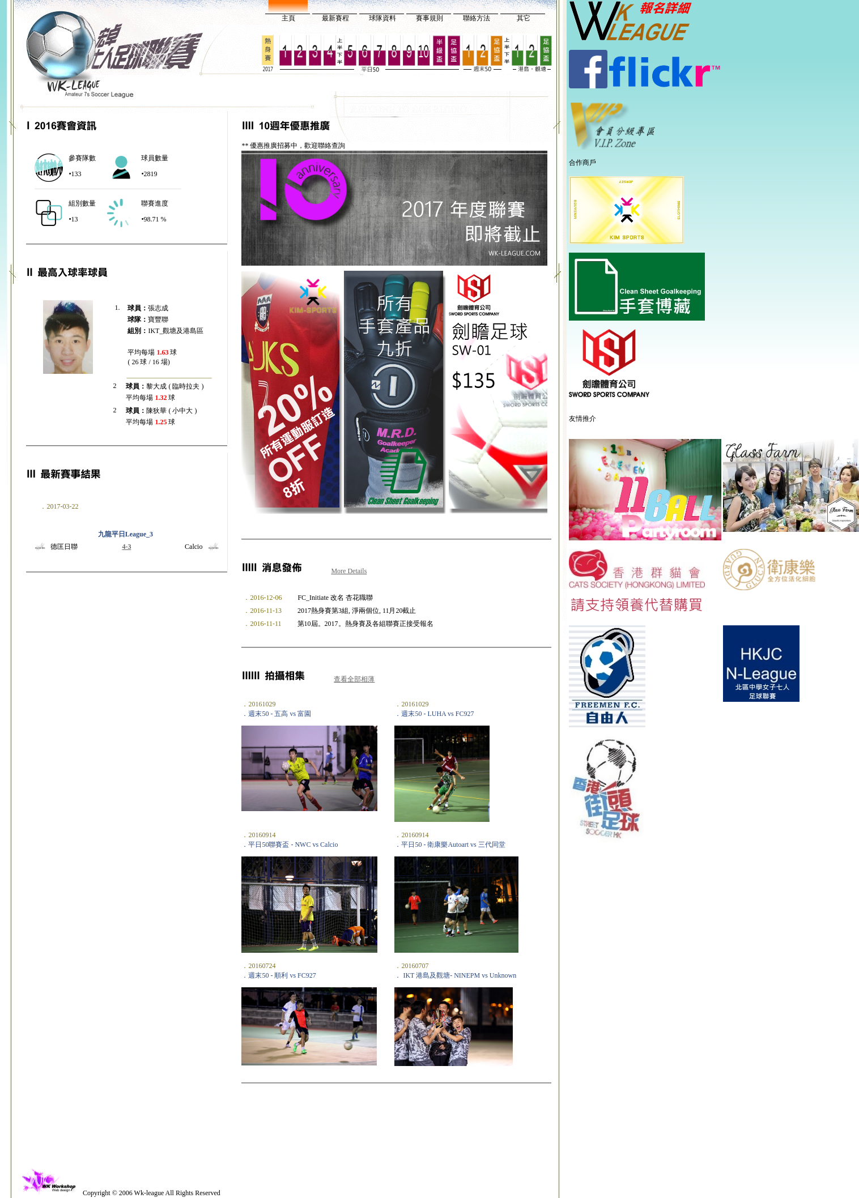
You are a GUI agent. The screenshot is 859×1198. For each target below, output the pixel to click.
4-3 (126, 547)
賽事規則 (429, 18)
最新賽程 (335, 18)
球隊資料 (382, 18)
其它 (523, 18)
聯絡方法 (476, 18)
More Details (349, 571)
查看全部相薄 (354, 679)
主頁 (288, 18)
